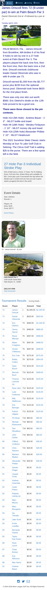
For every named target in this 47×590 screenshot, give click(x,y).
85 (3, 537)
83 (3, 500)
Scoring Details (34, 301)
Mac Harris (16, 562)
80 (3, 441)
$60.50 (39, 418)
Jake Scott (16, 520)
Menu (9, 3)
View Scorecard (9, 291)
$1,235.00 (40, 310)
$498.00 (39, 336)
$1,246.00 (40, 323)
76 (3, 356)
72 (3, 310)
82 (3, 480)
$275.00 (39, 356)
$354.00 (39, 359)
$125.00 (39, 379)
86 (3, 543)
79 (3, 418)
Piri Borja (16, 418)
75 (3, 336)
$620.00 (39, 316)
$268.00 (39, 372)
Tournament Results (14, 300)
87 (3, 549)
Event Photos (9, 213)
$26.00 (39, 441)
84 (3, 530)
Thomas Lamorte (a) (15, 381)
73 (3, 316)
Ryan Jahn (16, 388)
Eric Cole (16, 356)
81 (3, 467)
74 (3, 323)
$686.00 (39, 329)
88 (3, 556)
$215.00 (39, 366)
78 (3, 379)
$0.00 (38, 467)
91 (3, 566)
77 (3, 366)
